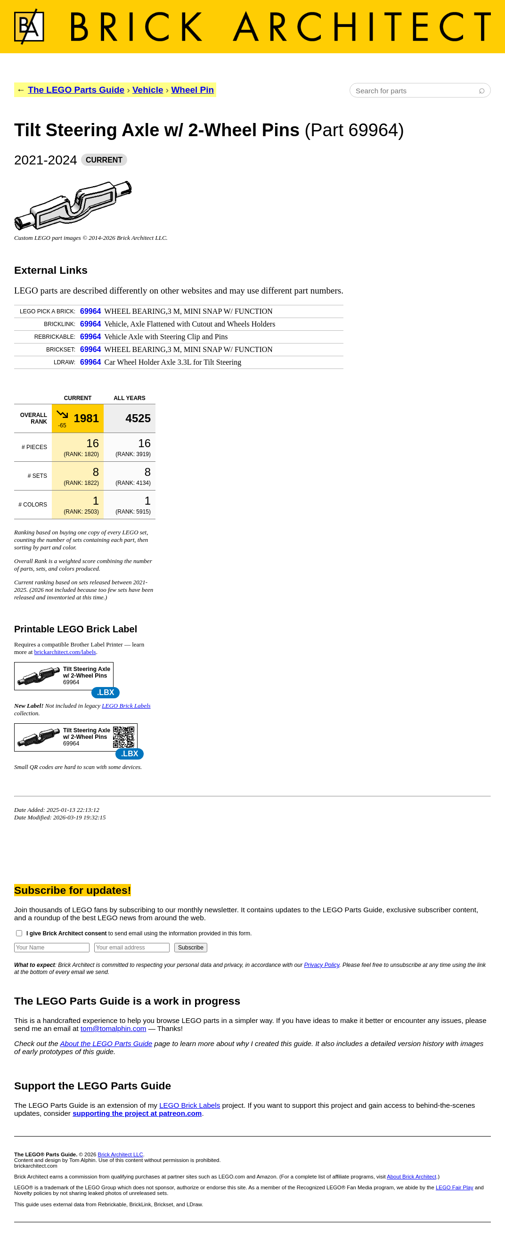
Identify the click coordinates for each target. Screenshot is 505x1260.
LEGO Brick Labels (126, 705)
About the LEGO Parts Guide (106, 1043)
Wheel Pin (192, 90)
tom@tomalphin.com (114, 1028)
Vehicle (147, 90)
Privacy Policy (322, 965)
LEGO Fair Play (454, 1187)
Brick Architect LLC (120, 1154)
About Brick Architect (411, 1176)
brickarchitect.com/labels (65, 651)
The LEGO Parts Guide (76, 90)
